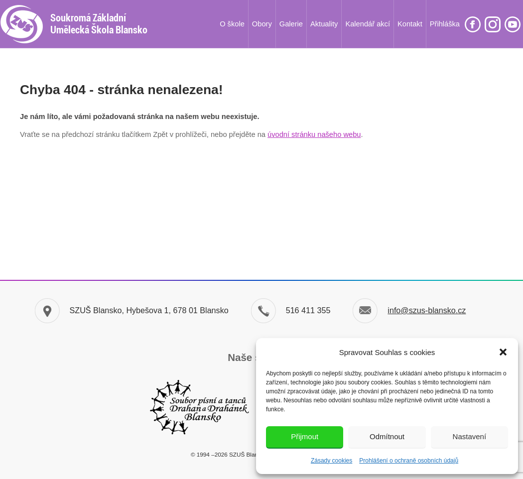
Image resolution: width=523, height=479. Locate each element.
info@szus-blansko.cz (427, 310)
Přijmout (304, 436)
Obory (262, 24)
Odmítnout (387, 436)
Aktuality (324, 24)
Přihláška (445, 24)
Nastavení (470, 436)
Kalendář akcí (367, 24)
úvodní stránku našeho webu (314, 134)
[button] (503, 352)
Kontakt (409, 24)
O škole (232, 24)
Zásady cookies (331, 460)
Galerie (291, 24)
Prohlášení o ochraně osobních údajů (408, 460)
